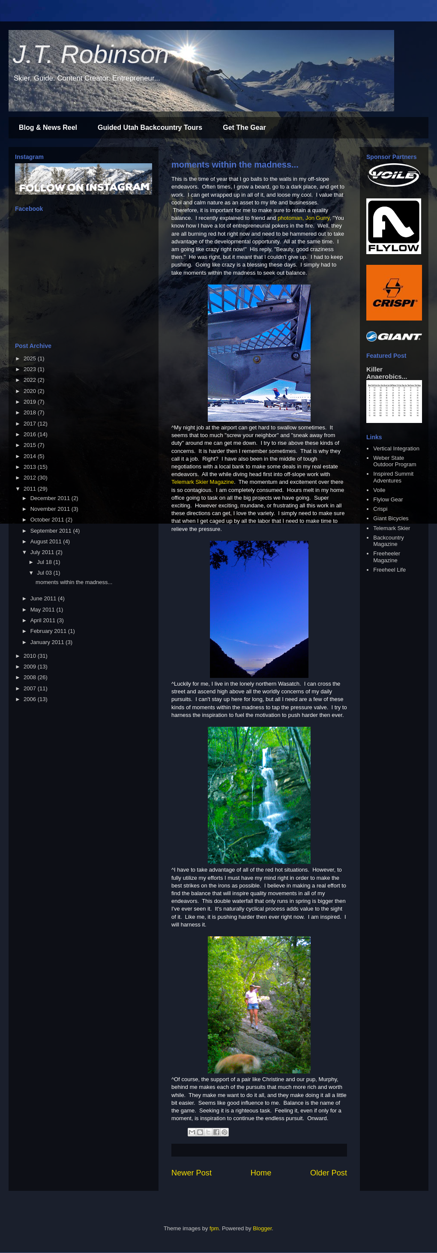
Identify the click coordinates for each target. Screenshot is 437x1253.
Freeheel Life (389, 570)
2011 (31, 489)
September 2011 (51, 531)
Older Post (328, 1173)
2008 (31, 677)
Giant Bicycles (390, 518)
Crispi (380, 509)
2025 (31, 358)
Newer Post (191, 1173)
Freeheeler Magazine (386, 557)
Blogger (262, 1228)
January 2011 (48, 642)
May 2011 (43, 609)
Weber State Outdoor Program (394, 461)
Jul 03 (45, 573)
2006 (31, 699)
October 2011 (48, 519)
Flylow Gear (388, 499)
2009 (31, 666)
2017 (31, 423)
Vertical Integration (396, 448)
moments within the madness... (235, 164)
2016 (31, 434)
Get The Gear (244, 127)
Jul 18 (45, 562)
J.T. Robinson (91, 54)
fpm (214, 1228)
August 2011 (46, 541)
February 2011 (49, 631)
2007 (31, 688)
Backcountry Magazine (388, 541)
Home (261, 1173)
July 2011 (43, 552)
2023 (31, 369)
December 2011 (51, 498)
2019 (31, 402)
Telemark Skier (391, 528)
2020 (31, 391)
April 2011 (43, 620)
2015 (31, 445)
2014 (31, 456)
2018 (31, 412)
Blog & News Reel (48, 127)
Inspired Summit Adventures (393, 477)
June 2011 (44, 598)
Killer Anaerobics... (386, 373)
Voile (379, 490)
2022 (31, 380)
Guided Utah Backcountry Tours (150, 127)
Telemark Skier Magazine (202, 482)
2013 (31, 467)
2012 (31, 477)
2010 (31, 656)
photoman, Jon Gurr (302, 218)
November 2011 (51, 509)
